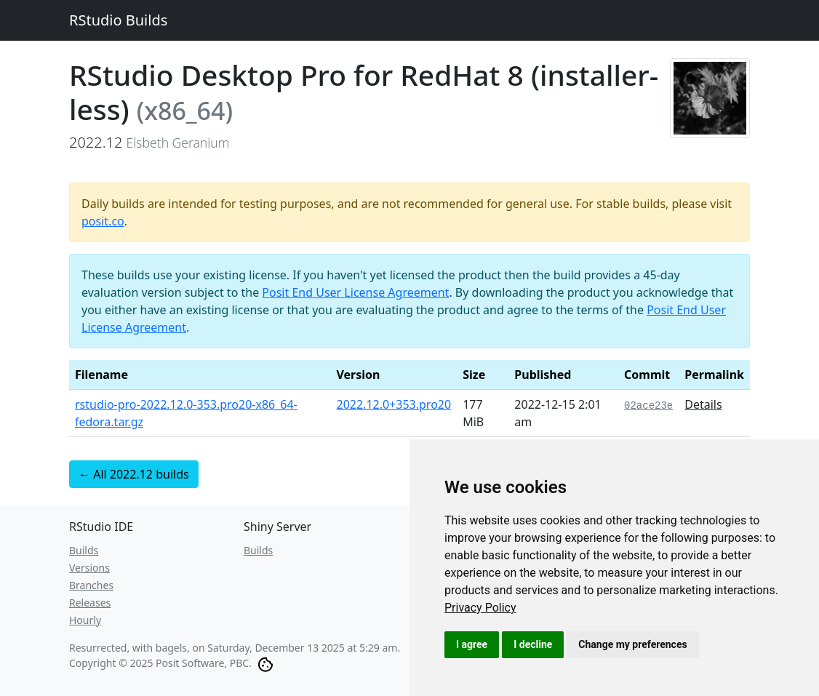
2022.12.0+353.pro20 (393, 404)
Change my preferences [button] (632, 644)
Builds (83, 550)
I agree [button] (471, 644)
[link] (480, 608)
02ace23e (648, 406)
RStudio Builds (118, 20)
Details (703, 404)
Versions (89, 568)
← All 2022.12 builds (134, 474)
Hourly (85, 620)
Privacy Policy (480, 608)
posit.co (102, 221)
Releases (90, 602)
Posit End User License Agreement (355, 292)
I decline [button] (533, 644)
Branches (91, 585)
